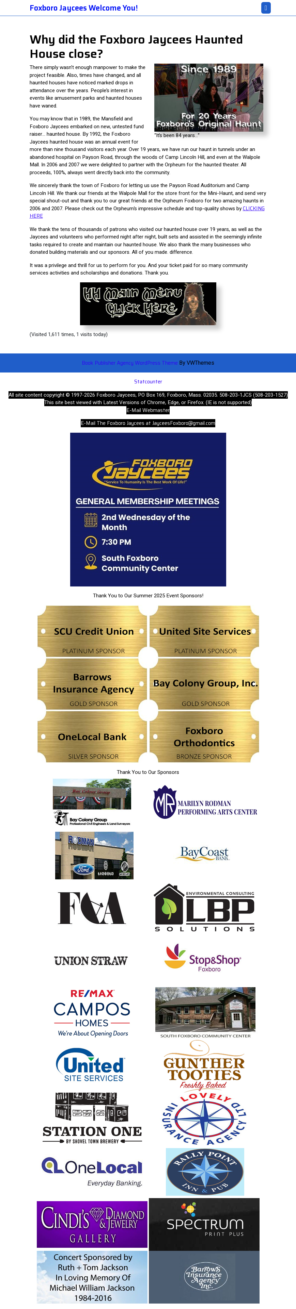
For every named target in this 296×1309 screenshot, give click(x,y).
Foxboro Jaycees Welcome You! (84, 8)
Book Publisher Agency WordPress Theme (130, 363)
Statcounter (148, 382)
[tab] (266, 8)
